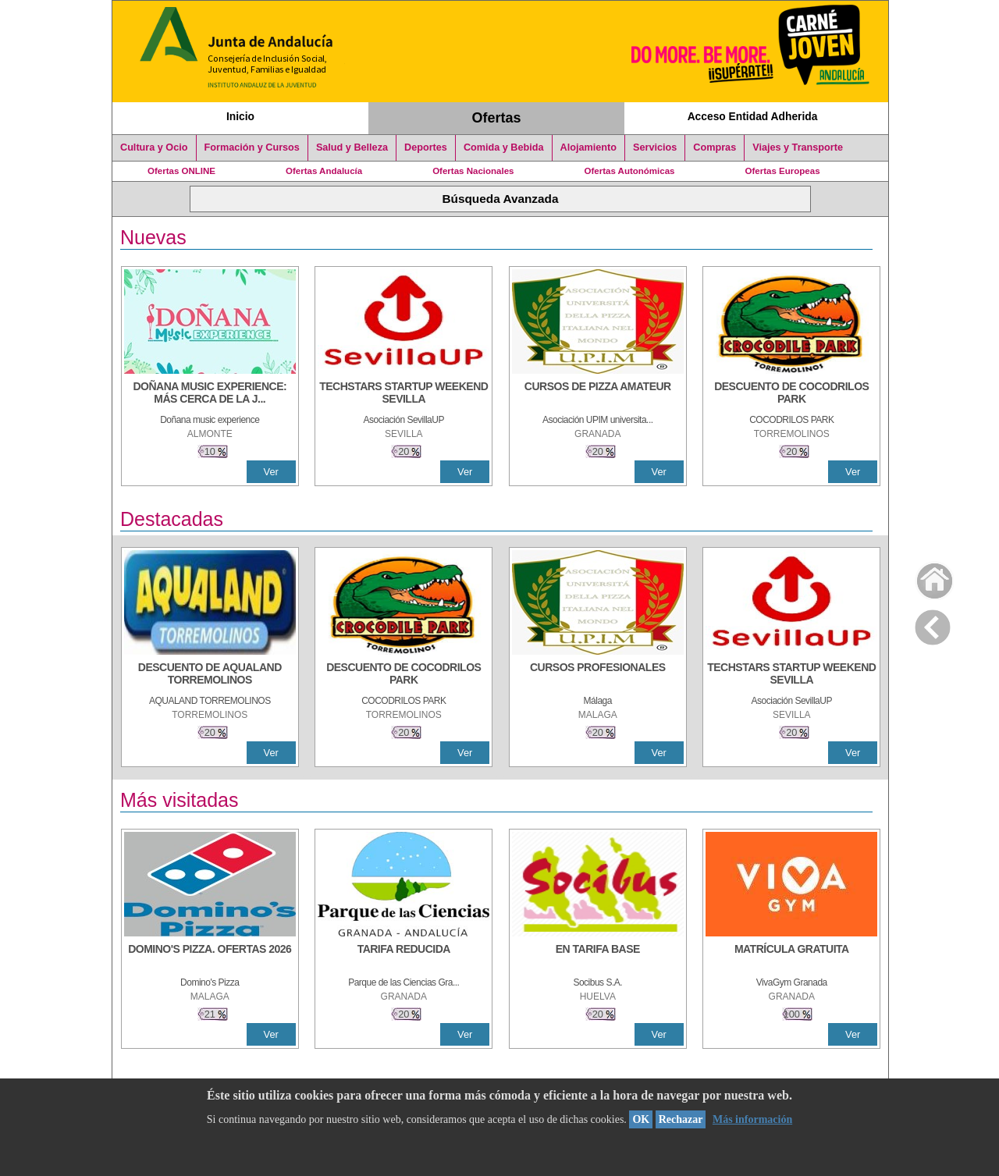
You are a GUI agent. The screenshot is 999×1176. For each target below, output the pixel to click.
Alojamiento (588, 147)
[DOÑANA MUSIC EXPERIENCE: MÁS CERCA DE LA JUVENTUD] (210, 394)
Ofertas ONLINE (181, 171)
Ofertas (496, 118)
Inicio (240, 116)
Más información (752, 1119)
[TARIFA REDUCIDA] (403, 957)
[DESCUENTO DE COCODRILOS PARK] (791, 394)
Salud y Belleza (352, 147)
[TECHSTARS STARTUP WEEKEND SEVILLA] (403, 394)
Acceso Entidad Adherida (753, 116)
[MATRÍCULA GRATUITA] (791, 957)
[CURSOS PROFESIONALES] (598, 675)
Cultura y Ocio (154, 147)
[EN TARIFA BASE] (598, 957)
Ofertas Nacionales (473, 171)
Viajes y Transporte (797, 147)
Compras (714, 147)
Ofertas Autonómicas (629, 171)
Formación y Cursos (252, 147)
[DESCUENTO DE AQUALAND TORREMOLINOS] (210, 675)
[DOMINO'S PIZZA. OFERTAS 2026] (210, 957)
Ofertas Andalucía (324, 171)
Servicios (655, 147)
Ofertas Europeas (782, 171)
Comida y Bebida (504, 147)
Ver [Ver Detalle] (271, 472)
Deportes (425, 147)
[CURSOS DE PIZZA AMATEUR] (598, 394)
